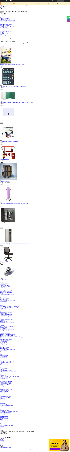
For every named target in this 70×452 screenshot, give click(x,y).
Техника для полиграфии (4, 391)
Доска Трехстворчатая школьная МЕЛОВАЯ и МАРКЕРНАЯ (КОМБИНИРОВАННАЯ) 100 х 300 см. (16, 102)
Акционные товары (3, 35)
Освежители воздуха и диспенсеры (6, 312)
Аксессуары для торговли (4, 378)
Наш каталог (2, 17)
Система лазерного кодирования (5, 383)
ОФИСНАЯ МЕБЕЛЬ (3, 27)
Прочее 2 (1, 400)
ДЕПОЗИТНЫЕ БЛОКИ (4, 364)
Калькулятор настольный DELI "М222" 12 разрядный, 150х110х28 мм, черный (13, 86)
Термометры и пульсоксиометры (5, 333)
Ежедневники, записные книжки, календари (7, 288)
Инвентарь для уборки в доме (5, 316)
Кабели (1, 406)
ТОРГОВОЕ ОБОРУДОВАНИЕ (5, 28)
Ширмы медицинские (3, 357)
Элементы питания (3, 392)
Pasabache (1, 419)
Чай (0, 424)
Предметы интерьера (3, 372)
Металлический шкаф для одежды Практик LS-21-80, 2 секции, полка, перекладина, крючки (15, 243)
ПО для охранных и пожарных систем (6, 330)
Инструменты (2, 320)
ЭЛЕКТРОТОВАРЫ (3, 30)
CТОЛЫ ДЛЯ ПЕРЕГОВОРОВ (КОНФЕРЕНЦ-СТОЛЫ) (9, 376)
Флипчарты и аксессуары (4, 304)
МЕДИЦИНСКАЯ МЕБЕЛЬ (4, 25)
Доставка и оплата (3, 442)
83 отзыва (54, 0)
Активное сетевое (3, 408)
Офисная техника (3, 395)
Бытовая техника (3, 403)
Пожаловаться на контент (37, 450)
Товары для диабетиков (4, 345)
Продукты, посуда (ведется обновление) (6, 425)
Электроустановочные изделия (5, 397)
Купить (1, 67)
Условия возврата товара (4, 429)
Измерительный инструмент (4, 415)
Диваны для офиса (3, 375)
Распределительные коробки (4, 410)
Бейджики (1, 302)
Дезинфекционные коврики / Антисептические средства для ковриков (11, 338)
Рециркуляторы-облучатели (4, 344)
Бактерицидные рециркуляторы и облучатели (7, 335)
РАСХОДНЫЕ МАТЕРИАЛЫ (5, 384)
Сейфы (1, 363)
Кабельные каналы (3, 409)
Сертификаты (2, 427)
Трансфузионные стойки (4, 355)
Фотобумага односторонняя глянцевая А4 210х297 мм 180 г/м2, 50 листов (12, 64)
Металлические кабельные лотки (5, 412)
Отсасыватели (2, 343)
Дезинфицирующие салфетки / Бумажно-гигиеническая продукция (11, 336)
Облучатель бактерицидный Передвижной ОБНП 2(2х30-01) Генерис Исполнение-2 (14, 203)
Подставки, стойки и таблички (5, 303)
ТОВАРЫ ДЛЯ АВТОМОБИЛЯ (5, 31)
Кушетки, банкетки (3, 351)
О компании (2, 426)
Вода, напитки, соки (3, 422)
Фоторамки (2, 305)
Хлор (1, 311)
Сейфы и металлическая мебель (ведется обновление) (9, 371)
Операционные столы (3, 342)
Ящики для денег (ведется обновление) (6, 380)
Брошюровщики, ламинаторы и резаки (6, 389)
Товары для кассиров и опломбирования (6, 379)
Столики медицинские (3, 353)
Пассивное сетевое (3, 407)
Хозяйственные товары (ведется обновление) (7, 324)
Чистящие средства (3, 308)
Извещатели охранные (3, 328)
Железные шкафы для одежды (5, 365)
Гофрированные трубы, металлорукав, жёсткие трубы (9, 411)
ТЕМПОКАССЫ (2, 369)
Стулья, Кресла (2, 373)
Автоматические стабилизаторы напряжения (7, 394)
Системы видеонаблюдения (4, 390)
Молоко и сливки (3, 423)
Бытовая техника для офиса (4, 386)
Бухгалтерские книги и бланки (5, 289)
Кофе (1, 421)
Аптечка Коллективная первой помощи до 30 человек (9, 141)
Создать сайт (14, 0)
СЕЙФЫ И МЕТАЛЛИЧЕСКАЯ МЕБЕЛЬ (7, 26)
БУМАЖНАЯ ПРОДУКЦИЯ (4, 18)
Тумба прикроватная (3, 356)
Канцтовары (2, 296)
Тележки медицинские (3, 360)
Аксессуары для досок (3, 301)
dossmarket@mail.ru (3, 437)
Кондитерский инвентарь (4, 418)
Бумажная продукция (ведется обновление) (7, 294)
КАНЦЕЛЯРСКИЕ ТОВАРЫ (5, 19)
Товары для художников (4, 299)
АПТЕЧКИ (2, 325)
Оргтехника (2, 388)
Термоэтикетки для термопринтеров (6, 292)
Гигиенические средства (4, 321)
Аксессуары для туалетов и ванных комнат (7, 322)
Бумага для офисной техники (5, 286)
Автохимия (2, 310)
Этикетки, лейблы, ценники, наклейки (6, 290)
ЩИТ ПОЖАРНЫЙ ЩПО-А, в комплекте (7, 159)
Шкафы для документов (4, 358)
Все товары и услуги (3, 283)
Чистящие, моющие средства (5, 318)
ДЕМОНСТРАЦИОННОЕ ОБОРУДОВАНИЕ (7, 20)
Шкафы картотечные (3, 359)
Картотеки (1, 367)
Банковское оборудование (4, 387)
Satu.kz (39, 449)
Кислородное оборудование (4, 340)
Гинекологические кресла (4, 348)
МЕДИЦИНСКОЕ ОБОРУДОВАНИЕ (6, 24)
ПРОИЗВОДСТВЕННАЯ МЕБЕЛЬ (6, 370)
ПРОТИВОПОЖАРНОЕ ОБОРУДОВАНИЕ (7, 329)
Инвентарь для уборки (3, 313)
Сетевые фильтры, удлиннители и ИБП (6, 405)
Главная (1, 16)
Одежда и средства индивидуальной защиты (7, 334)
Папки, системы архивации (4, 298)
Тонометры (2, 346)
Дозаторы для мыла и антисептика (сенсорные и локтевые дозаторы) (11, 337)
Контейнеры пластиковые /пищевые (6, 420)
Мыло (1, 317)
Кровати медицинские (3, 350)
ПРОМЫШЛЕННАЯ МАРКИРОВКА (6, 381)
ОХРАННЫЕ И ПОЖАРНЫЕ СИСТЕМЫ (7, 22)
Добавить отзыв (2, 7)
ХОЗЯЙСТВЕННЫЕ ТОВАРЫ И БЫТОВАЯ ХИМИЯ (9, 21)
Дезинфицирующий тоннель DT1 (5, 181)
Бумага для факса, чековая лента (5, 291)
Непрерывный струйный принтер (5, 382)
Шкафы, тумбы (2, 374)
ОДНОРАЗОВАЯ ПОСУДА (4, 417)
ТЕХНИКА (2, 29)
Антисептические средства (4, 332)
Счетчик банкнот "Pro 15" (4, 279)
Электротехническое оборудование (6, 396)
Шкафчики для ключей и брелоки (5, 362)
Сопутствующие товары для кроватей (6, 352)
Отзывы (1, 445)
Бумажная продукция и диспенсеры (6, 314)
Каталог (1, 444)
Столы (1, 354)
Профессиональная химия (4, 309)
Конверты (1, 293)
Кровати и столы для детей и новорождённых (7, 349)
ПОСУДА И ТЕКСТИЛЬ (4, 33)
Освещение (2, 393)
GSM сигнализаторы (3, 327)
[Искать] (0, 12)
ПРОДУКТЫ (2, 34)
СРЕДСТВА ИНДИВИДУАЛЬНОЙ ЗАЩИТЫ (7, 23)
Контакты (1, 36)
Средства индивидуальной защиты (5, 447)
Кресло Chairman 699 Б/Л (4, 261)
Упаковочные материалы (4, 323)
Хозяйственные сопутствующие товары (6, 319)
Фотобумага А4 (2, 287)
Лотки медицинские (3, 341)
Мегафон (1, 401)
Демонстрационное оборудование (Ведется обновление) (9, 306)
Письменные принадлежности (5, 297)
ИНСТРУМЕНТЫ (3, 32)
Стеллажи (1, 366)
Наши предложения (3, 284)
